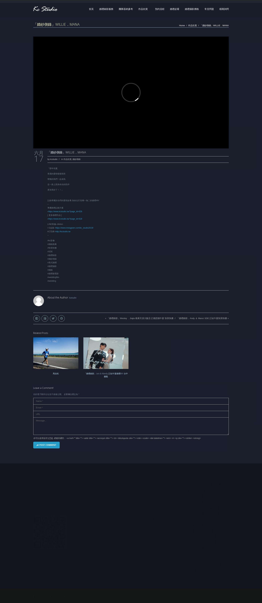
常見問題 (209, 9)
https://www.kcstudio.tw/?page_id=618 (65, 219)
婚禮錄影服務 (106, 9)
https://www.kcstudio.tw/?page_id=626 (65, 211)
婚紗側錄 (77, 159)
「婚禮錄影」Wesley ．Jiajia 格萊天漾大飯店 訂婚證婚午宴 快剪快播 (140, 318)
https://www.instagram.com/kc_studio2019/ (74, 228)
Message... (131, 426)
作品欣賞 (143, 9)
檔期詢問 (224, 9)
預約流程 (159, 9)
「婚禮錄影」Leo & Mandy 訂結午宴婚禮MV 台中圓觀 (106, 375)
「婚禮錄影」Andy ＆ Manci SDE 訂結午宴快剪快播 (202, 318)
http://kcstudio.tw (62, 231)
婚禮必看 (174, 9)
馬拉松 (56, 373)
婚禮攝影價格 (192, 9)
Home (182, 25)
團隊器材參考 (126, 9)
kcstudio (53, 159)
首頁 (91, 9)
